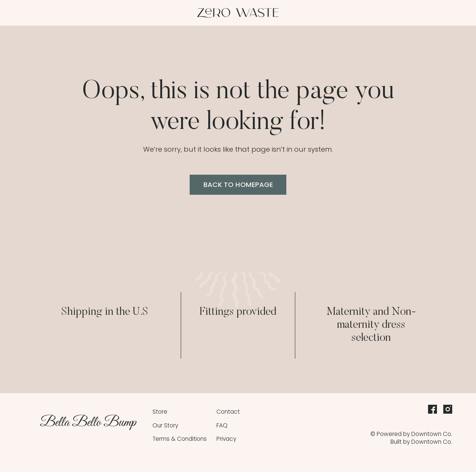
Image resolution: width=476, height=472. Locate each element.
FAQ (222, 425)
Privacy (226, 439)
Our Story (165, 425)
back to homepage (238, 184)
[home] (238, 13)
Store (159, 412)
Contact (228, 412)
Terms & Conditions (179, 439)
